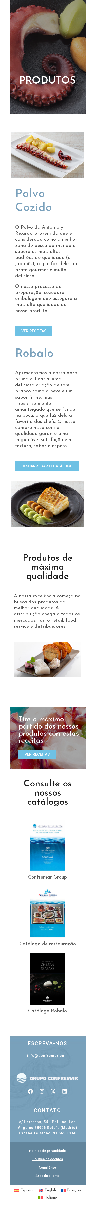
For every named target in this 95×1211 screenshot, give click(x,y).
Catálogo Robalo (47, 1011)
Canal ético (47, 1167)
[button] (19, 659)
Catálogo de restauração (47, 944)
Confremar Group (47, 877)
